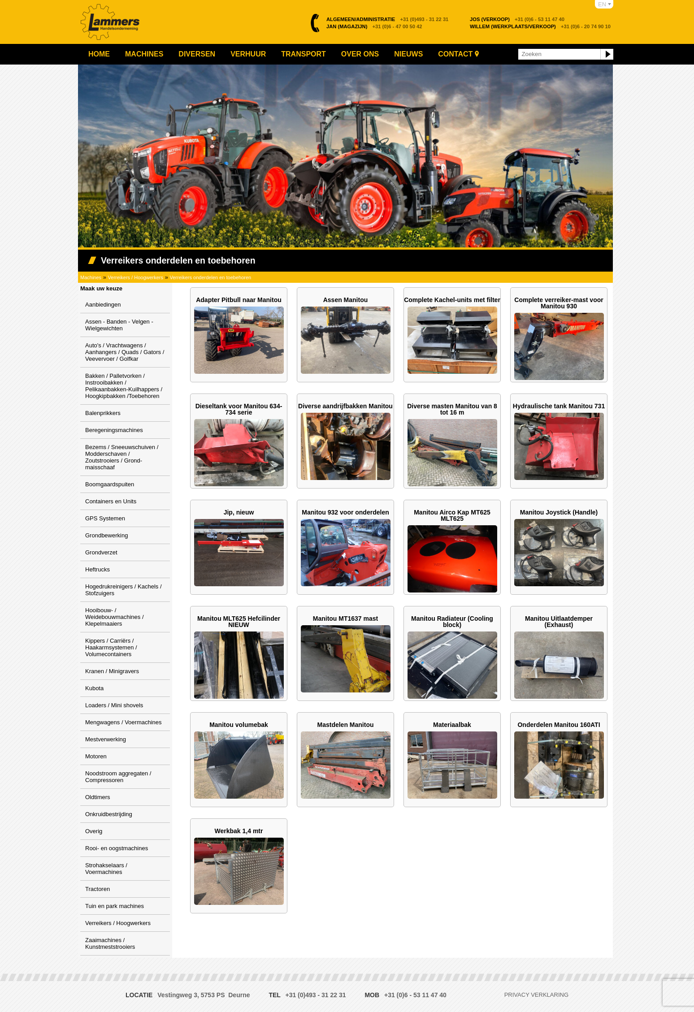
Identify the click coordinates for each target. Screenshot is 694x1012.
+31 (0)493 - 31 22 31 (387, 19)
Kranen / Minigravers (112, 671)
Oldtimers (97, 797)
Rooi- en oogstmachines (116, 848)
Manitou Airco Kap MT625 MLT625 (452, 515)
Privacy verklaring (536, 994)
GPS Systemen (105, 518)
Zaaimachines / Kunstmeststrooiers (110, 943)
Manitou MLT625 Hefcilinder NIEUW (238, 621)
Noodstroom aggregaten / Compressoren (118, 776)
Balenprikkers (103, 413)
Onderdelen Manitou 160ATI (558, 724)
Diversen (196, 54)
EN (602, 4)
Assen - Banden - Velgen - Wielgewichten (119, 325)
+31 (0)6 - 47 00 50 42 (374, 26)
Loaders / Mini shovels (114, 705)
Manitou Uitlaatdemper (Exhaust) (559, 621)
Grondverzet (101, 552)
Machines (144, 54)
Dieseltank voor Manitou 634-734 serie (238, 409)
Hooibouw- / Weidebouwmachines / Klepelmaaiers (114, 617)
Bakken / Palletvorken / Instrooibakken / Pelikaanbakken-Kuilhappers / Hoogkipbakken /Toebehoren (123, 385)
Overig (93, 831)
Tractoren (97, 889)
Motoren (96, 756)
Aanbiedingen (103, 304)
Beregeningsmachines (114, 430)
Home (99, 54)
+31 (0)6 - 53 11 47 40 (517, 19)
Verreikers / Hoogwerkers (136, 277)
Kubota (94, 688)
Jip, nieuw (239, 512)
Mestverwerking (105, 739)
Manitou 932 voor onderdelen (345, 512)
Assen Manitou (345, 299)
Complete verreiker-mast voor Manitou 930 (558, 303)
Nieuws (408, 54)
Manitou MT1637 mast (345, 618)
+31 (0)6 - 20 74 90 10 (540, 26)
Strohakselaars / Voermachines (106, 868)
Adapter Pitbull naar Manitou (239, 299)
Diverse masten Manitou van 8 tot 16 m (452, 409)
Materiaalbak (452, 724)
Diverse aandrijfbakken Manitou (345, 406)
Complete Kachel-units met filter (452, 299)
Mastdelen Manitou (345, 724)
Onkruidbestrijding (108, 814)
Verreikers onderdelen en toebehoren (211, 277)
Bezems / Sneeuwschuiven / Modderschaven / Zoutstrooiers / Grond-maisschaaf (121, 457)
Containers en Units (110, 501)
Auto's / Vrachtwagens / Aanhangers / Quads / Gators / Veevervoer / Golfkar (124, 352)
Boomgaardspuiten (109, 484)
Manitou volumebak (238, 724)
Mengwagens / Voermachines (123, 722)
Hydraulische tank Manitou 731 (559, 406)
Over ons (360, 54)
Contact (455, 54)
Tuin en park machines (114, 906)
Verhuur (248, 54)
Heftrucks (97, 569)
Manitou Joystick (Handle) (559, 512)
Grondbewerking (106, 535)
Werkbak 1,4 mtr (239, 831)
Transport (303, 54)
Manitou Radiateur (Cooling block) (452, 621)
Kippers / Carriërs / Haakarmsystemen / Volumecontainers (111, 647)
